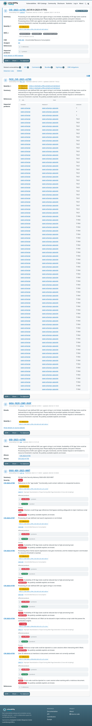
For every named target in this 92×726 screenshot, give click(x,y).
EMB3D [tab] (19, 71)
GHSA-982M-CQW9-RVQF (20, 403)
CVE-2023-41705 (18, 9)
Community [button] (52, 3)
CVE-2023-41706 (9, 551)
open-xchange (25, 108)
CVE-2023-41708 (9, 483)
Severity (7, 26)
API (48, 714)
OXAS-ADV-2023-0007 (19, 470)
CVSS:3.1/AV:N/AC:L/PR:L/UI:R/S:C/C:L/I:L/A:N (33, 489)
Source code (75, 714)
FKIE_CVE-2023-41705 (20, 79)
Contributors (51, 717)
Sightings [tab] (60, 67)
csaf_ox (22, 473)
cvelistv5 (22, 12)
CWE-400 (21, 40)
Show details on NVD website (13, 56)
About (81, 3)
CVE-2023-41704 (9, 618)
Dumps (49, 719)
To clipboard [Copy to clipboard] (24, 61)
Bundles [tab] (49, 67)
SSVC (6, 33)
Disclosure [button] (61, 3)
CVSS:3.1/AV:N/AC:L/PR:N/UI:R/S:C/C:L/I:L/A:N (33, 659)
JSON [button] (7, 61)
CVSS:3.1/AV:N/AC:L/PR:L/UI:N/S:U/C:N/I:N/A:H (33, 29)
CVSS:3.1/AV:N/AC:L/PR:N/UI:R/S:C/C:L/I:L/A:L (33, 626)
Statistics (69, 3)
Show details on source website (14, 428)
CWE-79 (20, 492)
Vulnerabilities (31, 3)
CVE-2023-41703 (9, 653)
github (22, 406)
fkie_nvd (22, 81)
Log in (76, 3)
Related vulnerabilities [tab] (12, 67)
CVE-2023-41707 (9, 518)
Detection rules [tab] (9, 71)
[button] (85, 3)
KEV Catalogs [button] (42, 3)
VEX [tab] (26, 67)
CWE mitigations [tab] (73, 67)
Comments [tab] (37, 67)
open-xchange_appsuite (50, 108)
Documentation (52, 711)
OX (19, 43)
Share (15, 61)
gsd (21, 442)
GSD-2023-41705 (17, 439)
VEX (78, 11)
